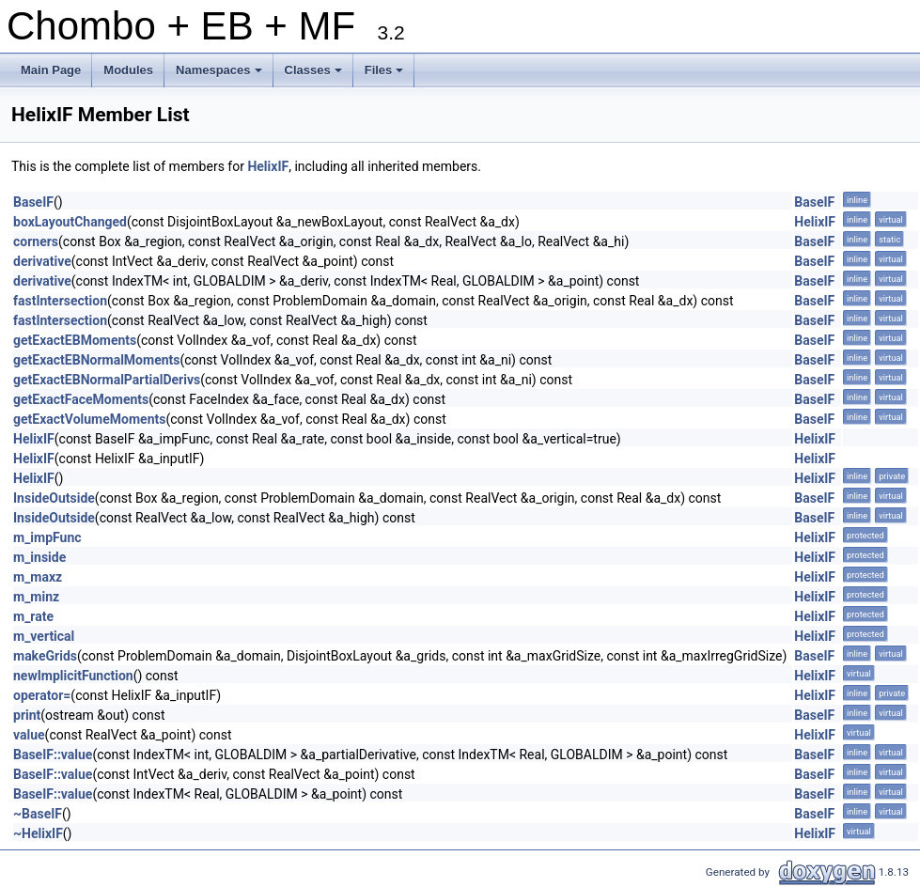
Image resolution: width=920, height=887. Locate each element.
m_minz (36, 596)
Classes (315, 75)
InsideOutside (54, 498)
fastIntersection (60, 300)
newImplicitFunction (73, 675)
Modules (128, 70)
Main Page (51, 70)
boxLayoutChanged (70, 221)
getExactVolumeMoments (89, 419)
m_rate (33, 616)
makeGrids (45, 655)
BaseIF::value (52, 754)
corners (35, 241)
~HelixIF (38, 833)
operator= (41, 695)
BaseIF (33, 202)
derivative (42, 261)
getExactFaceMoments (80, 399)
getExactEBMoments (74, 340)
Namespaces (220, 75)
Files (386, 75)
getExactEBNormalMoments (96, 359)
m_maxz (37, 576)
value (29, 734)
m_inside (39, 557)
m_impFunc (47, 537)
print (26, 715)
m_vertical (43, 636)
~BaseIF (37, 813)
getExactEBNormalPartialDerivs (106, 379)
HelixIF (267, 166)
